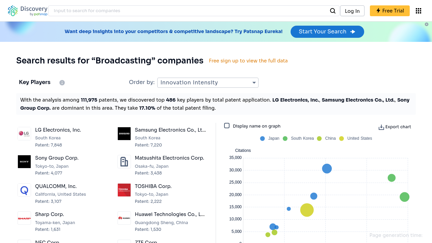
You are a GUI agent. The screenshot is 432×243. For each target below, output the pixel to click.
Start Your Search (327, 31)
